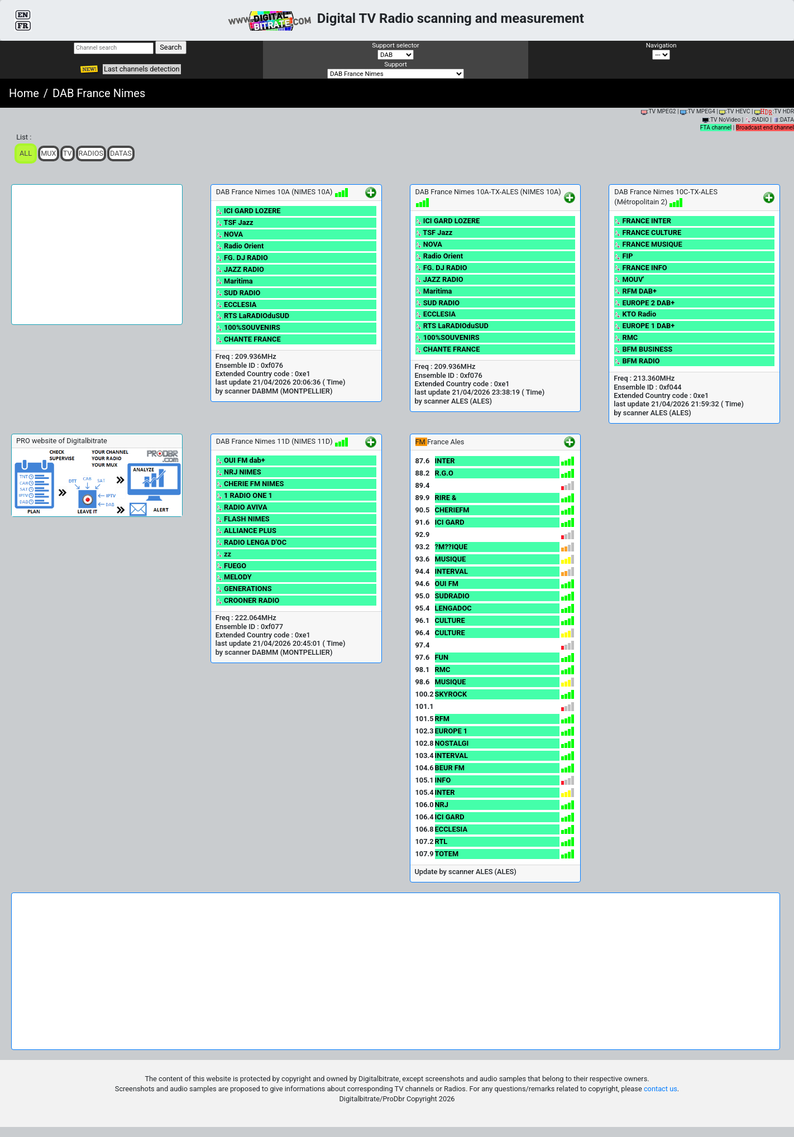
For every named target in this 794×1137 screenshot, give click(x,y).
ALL (26, 153)
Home (24, 93)
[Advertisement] (97, 254)
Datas (121, 153)
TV (67, 153)
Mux (48, 153)
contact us (660, 1089)
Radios (91, 153)
